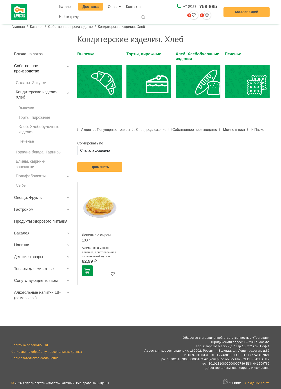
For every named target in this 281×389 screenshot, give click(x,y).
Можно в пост (234, 129)
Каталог (65, 7)
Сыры (21, 185)
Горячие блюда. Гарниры (38, 152)
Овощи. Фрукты (28, 197)
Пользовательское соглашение (35, 358)
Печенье (26, 141)
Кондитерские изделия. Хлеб (37, 94)
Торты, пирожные (34, 117)
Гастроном (23, 209)
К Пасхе (257, 129)
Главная (18, 27)
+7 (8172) (200, 6)
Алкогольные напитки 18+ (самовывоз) (37, 295)
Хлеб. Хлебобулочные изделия (38, 129)
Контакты (133, 7)
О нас (112, 7)
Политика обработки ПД (29, 345)
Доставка (91, 7)
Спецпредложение (151, 129)
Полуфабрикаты (31, 176)
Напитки (21, 245)
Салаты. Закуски (31, 83)
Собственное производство (70, 27)
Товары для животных (34, 269)
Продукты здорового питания (40, 221)
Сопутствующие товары (36, 280)
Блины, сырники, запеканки (31, 164)
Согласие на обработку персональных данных (46, 351)
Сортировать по (90, 143)
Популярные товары (113, 129)
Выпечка (26, 108)
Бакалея (21, 233)
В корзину (87, 271)
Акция (86, 129)
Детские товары (28, 257)
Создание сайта (257, 383)
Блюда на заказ (28, 54)
